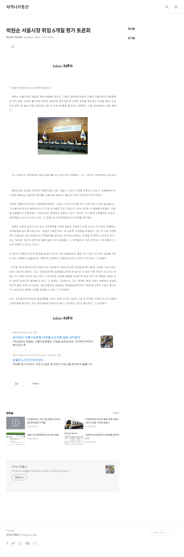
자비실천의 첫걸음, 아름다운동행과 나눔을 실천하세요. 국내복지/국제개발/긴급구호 (53, 343)
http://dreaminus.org (22, 332)
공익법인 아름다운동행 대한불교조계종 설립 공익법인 (46, 337)
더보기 (116, 413)
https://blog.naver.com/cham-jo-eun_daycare (34, 355)
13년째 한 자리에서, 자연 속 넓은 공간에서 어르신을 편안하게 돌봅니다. (53, 364)
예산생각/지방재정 (14, 37)
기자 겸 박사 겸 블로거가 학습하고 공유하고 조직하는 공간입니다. (41, 471)
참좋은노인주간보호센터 (28, 360)
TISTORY (10, 530)
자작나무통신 (17, 7)
